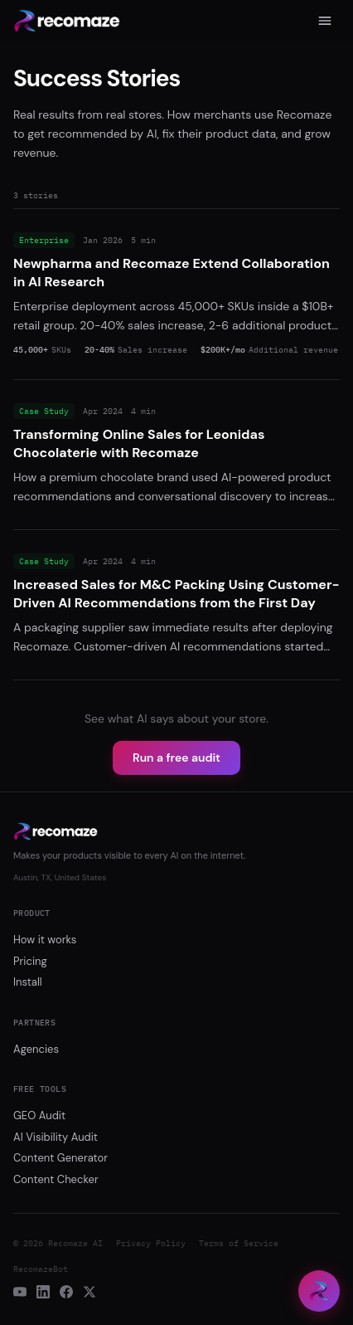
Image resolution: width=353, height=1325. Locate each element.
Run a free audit (176, 757)
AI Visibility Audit (55, 1137)
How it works (44, 940)
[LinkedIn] (43, 1291)
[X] (89, 1291)
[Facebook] (66, 1291)
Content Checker (56, 1179)
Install (27, 982)
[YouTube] (20, 1291)
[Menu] (325, 21)
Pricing (30, 961)
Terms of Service (238, 1243)
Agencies (36, 1049)
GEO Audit (39, 1115)
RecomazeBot (40, 1269)
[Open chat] (319, 1291)
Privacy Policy (151, 1243)
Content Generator (60, 1158)
